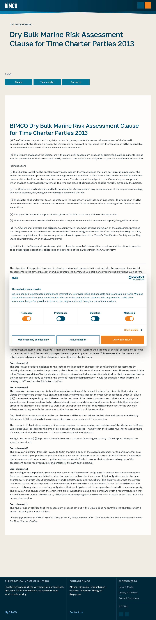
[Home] (11, 5)
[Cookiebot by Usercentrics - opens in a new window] (131, 278)
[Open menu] (148, 5)
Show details (131, 330)
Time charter (47, 82)
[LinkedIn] (121, 614)
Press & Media (126, 587)
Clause (18, 82)
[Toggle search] (140, 5)
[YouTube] (127, 614)
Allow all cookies (122, 339)
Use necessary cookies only (33, 339)
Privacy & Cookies (128, 592)
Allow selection (78, 339)
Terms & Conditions (129, 598)
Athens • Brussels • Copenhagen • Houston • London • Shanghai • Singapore (88, 590)
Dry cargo (76, 82)
